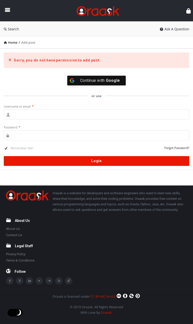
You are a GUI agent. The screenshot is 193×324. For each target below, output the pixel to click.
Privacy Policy (15, 254)
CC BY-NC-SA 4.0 (116, 296)
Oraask (106, 312)
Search (11, 29)
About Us (13, 229)
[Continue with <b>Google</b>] (96, 81)
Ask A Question (174, 29)
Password (12, 127)
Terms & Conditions (20, 260)
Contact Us (14, 235)
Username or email (19, 106)
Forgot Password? (176, 148)
